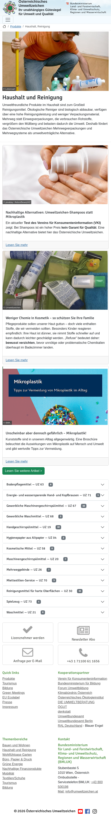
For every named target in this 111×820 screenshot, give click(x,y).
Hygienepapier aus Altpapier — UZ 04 (36, 538)
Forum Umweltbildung (73, 688)
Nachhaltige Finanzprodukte (21, 768)
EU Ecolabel (11, 697)
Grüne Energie (12, 764)
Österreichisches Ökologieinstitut (81, 697)
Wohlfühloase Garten (17, 754)
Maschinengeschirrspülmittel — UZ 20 (37, 559)
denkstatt (64, 711)
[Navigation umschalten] (7, 20)
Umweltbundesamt (71, 716)
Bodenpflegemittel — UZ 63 (29, 484)
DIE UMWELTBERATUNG (76, 702)
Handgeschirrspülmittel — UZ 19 (33, 527)
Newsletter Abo (83, 639)
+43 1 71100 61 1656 (83, 661)
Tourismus (9, 683)
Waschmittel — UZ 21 (25, 612)
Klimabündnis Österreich (75, 692)
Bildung (7, 688)
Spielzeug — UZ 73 (23, 602)
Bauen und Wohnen (16, 745)
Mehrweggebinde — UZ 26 (28, 570)
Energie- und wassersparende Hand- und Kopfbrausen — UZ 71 (53, 495)
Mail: (61, 791)
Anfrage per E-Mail (27, 661)
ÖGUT (62, 707)
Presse (7, 702)
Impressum (10, 707)
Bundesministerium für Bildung (79, 683)
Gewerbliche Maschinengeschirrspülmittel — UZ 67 (46, 506)
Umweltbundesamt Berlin (75, 721)
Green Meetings (13, 692)
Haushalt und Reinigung (19, 750)
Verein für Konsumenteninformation (82, 678)
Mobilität (8, 773)
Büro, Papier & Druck (17, 759)
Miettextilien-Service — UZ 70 (31, 580)
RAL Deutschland (70, 725)
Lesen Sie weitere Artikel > (23, 470)
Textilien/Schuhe (13, 778)
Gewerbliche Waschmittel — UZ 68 (34, 516)
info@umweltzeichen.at (81, 791)
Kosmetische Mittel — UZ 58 (30, 549)
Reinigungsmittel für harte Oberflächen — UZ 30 (44, 591)
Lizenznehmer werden (27, 638)
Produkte (15, 26)
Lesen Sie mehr (17, 245)
